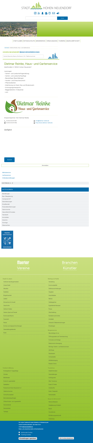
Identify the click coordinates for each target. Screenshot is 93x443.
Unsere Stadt (6, 285)
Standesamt (52, 353)
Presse (50, 309)
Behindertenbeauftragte (9, 398)
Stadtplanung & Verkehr (55, 405)
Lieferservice (6, 175)
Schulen (5, 374)
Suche (62, 18)
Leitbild (5, 298)
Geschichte (6, 305)
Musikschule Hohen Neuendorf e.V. (12, 388)
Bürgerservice (40, 41)
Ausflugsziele (52, 377)
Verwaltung (51, 281)
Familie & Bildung (52, 41)
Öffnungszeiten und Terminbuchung (58, 336)
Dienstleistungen (7, 201)
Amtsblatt (51, 319)
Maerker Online (52, 363)
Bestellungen (6, 193)
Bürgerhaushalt (7, 295)
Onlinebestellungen (8, 178)
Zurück (9, 160)
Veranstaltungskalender (9, 329)
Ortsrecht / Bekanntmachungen (57, 322)
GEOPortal (51, 350)
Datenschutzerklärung (27, 426)
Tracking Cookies (26, 434)
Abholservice (6, 172)
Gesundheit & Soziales (8, 212)
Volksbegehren (52, 302)
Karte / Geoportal (53, 391)
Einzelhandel (5, 204)
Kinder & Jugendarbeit (9, 381)
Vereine (23, 268)
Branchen (70, 262)
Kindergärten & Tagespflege (10, 371)
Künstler (70, 268)
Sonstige (5, 222)
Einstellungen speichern (27, 438)
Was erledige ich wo (54, 333)
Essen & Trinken (53, 384)
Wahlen (50, 298)
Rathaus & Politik (29, 41)
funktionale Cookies (26, 432)
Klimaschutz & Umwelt (9, 302)
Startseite (6, 47)
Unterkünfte (52, 388)
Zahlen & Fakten (7, 309)
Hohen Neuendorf (21, 52)
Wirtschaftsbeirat (53, 402)
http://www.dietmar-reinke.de (44, 122)
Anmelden (45, 165)
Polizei (5, 322)
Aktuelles (5, 288)
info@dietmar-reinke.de (42, 120)
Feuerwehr (6, 319)
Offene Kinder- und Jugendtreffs (12, 401)
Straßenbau (52, 419)
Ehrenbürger (52, 326)
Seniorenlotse (6, 408)
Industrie (4, 220)
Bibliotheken (6, 377)
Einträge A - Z (7, 183)
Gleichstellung (52, 312)
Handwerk (5, 215)
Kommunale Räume (8, 315)
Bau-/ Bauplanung (7, 196)
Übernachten (6, 225)
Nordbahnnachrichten (54, 315)
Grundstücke (52, 412)
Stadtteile (5, 292)
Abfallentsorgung (53, 360)
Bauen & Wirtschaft (73, 41)
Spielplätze (6, 384)
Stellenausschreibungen (55, 288)
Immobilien (5, 217)
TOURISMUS (61, 41)
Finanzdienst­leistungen (9, 207)
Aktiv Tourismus (53, 381)
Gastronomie (6, 209)
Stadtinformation (53, 371)
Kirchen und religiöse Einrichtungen (12, 326)
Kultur (4, 332)
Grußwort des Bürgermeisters (11, 281)
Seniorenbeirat (7, 405)
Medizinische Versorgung (55, 343)
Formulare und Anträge (54, 340)
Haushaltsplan (52, 295)
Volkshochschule (7, 391)
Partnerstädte (52, 394)
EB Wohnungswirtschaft (55, 415)
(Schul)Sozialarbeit (8, 394)
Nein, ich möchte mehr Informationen (31, 429)
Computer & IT (6, 199)
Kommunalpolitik (53, 285)
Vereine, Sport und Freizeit (10, 312)
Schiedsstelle (52, 357)
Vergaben (51, 292)
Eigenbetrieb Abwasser (54, 305)
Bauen (50, 408)
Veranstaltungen (53, 374)
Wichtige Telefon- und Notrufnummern (59, 346)
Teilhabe (5, 411)
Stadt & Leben (17, 41)
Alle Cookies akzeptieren (66, 438)
